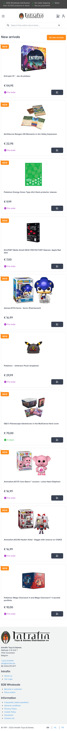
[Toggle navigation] (3, 16)
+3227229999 (7, 661)
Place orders (9, 692)
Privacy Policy (10, 709)
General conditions (12, 705)
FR (63, 727)
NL (55, 727)
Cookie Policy (10, 712)
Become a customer (13, 689)
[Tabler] (31, 16)
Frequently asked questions (16, 702)
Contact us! (9, 718)
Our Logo (8, 679)
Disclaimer (8, 715)
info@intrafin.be (8, 663)
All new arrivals (56, 37)
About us (8, 676)
